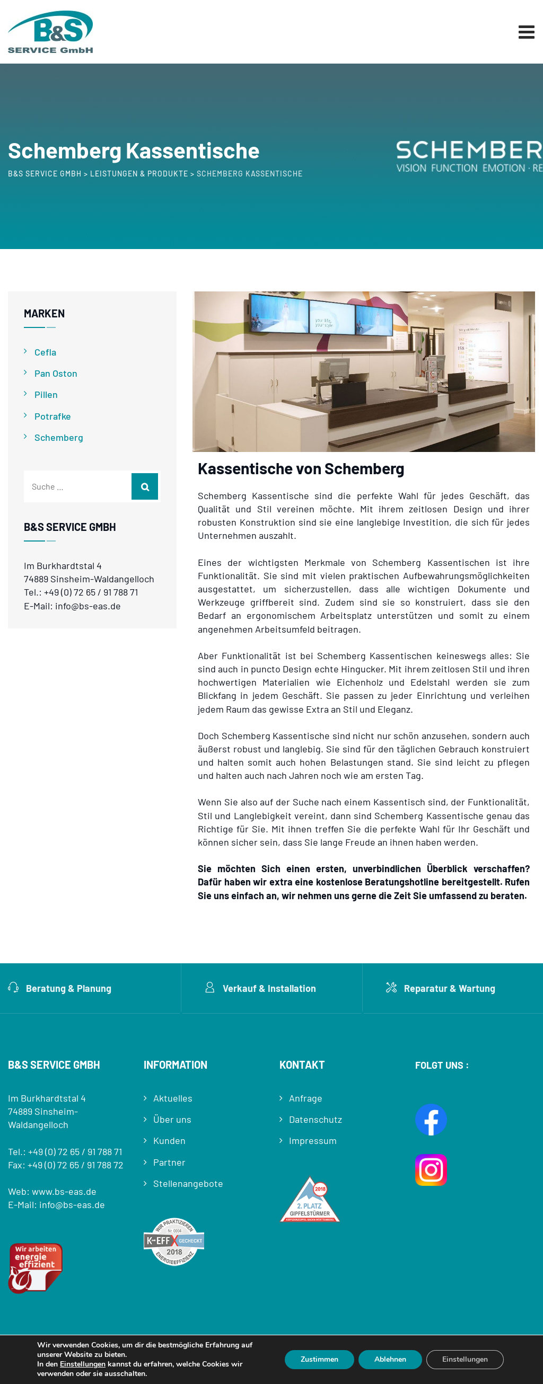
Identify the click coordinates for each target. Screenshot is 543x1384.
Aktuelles (172, 1098)
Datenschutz (315, 1119)
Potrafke (52, 416)
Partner (169, 1162)
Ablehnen (390, 1359)
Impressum (313, 1140)
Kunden (169, 1140)
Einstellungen (83, 1364)
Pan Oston (55, 373)
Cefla (45, 352)
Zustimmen (319, 1359)
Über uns (172, 1119)
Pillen (46, 394)
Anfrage (305, 1098)
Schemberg (58, 437)
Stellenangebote (188, 1183)
